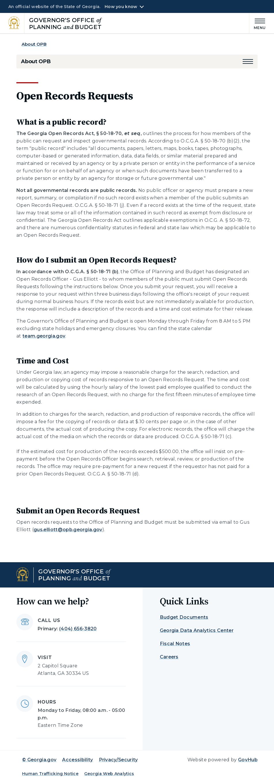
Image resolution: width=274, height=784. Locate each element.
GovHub (248, 759)
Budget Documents (184, 617)
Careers (169, 657)
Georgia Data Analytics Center (196, 630)
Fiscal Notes (175, 643)
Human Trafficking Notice (50, 773)
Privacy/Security (118, 759)
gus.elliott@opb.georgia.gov (68, 529)
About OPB (34, 44)
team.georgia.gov (43, 336)
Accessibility (77, 759)
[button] (248, 61)
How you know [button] (121, 6)
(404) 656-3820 (78, 628)
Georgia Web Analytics (109, 773)
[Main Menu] (257, 23)
